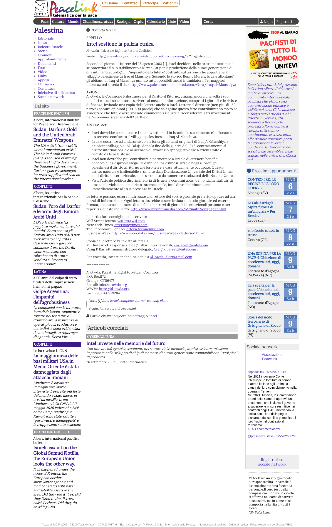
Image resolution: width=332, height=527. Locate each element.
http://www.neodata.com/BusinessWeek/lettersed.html (157, 233)
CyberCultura (100, 336)
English (196, 21)
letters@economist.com (145, 229)
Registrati (284, 21)
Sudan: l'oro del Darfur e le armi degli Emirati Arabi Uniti (56, 211)
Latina (40, 271)
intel (153, 316)
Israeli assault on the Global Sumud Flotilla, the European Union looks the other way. (56, 456)
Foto (41, 67)
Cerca (208, 21)
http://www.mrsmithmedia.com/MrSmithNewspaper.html (178, 209)
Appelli (43, 80)
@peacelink (256, 372)
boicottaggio (137, 316)
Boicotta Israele (50, 47)
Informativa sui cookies (212, 524)
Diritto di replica (238, 524)
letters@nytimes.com (131, 225)
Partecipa (150, 3)
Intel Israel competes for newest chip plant (135, 300)
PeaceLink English (51, 113)
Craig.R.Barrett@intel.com (175, 249)
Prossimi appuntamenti (274, 170)
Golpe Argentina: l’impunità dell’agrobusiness (51, 296)
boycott (120, 316)
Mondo (73, 21)
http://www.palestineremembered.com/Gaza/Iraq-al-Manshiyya (182, 84)
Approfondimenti (52, 59)
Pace (45, 21)
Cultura (58, 21)
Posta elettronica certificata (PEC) (271, 524)
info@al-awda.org (113, 284)
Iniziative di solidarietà (56, 92)
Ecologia (123, 21)
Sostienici (170, 3)
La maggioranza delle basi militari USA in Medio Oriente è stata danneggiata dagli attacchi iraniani (56, 366)
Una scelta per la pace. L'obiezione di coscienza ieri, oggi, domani (264, 291)
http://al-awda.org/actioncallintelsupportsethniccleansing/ (141, 56)
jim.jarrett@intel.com (191, 245)
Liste (172, 21)
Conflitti (43, 186)
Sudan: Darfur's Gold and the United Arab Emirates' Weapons (55, 134)
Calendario (156, 21)
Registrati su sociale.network (272, 462)
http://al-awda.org (114, 289)
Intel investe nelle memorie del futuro (125, 343)
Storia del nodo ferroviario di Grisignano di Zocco (264, 321)
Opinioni (45, 55)
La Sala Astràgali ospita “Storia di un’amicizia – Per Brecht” (261, 209)
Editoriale (46, 38)
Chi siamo (110, 3)
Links (42, 76)
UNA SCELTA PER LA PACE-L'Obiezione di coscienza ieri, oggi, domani (264, 259)
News (42, 42)
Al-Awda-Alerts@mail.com (171, 257)
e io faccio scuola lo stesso (263, 232)
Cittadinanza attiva (98, 21)
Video (184, 21)
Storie (43, 51)
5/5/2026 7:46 (276, 372)
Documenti (47, 63)
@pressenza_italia (261, 436)
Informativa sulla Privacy (180, 524)
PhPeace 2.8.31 (153, 524)
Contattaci (130, 3)
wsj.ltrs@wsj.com (131, 221)
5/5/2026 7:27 (285, 436)
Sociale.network (51, 96)
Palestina (48, 30)
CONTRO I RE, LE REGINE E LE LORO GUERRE (263, 183)
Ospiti (139, 21)
